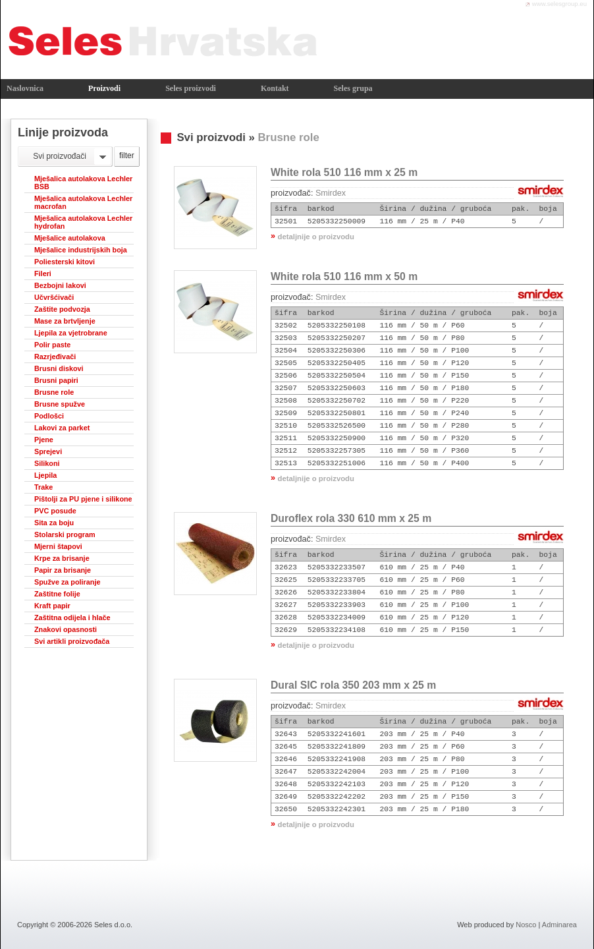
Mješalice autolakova (69, 238)
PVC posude (55, 511)
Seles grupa (353, 88)
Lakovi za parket (62, 428)
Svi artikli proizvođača (71, 641)
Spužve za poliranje (67, 582)
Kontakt (275, 88)
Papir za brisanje (62, 570)
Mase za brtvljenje (64, 321)
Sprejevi (48, 451)
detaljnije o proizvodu (316, 237)
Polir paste (52, 345)
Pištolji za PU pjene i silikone (83, 499)
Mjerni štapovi (58, 546)
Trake (43, 487)
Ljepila (45, 475)
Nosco (526, 925)
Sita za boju (54, 523)
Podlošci (49, 416)
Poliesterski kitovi (64, 262)
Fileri (42, 273)
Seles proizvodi (190, 88)
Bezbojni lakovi (60, 285)
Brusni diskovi (59, 368)
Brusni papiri (56, 380)
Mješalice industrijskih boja (80, 250)
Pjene (43, 440)
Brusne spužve (59, 404)
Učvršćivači (54, 297)
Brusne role (54, 392)
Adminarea (559, 925)
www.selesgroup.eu (559, 3)
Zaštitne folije (57, 594)
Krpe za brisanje (62, 558)
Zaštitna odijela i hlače (72, 617)
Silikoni (47, 463)
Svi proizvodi (210, 137)
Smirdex (330, 193)
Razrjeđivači (55, 356)
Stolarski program (64, 534)
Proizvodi (104, 88)
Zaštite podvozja (62, 309)
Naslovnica (25, 88)
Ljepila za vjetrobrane (70, 333)
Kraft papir (52, 606)
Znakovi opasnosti (65, 629)
